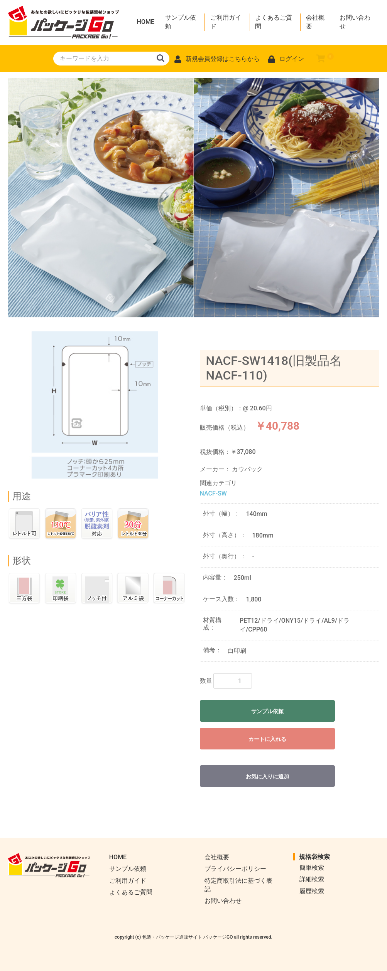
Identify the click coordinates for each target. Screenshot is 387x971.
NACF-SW (213, 493)
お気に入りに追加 (267, 776)
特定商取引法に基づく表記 (238, 885)
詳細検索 (311, 879)
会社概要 (315, 22)
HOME (145, 21)
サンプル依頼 (180, 22)
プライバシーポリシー (235, 868)
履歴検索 (311, 891)
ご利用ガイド (225, 22)
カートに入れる (267, 739)
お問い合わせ (355, 22)
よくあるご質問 (273, 22)
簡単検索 (311, 867)
